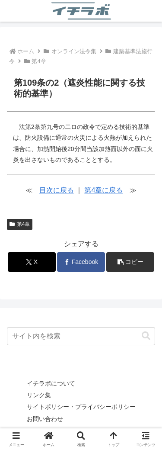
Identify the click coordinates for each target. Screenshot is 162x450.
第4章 (20, 224)
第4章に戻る (103, 190)
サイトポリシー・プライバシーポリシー (81, 406)
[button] (130, 262)
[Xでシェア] (32, 262)
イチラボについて (51, 383)
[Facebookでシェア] (81, 262)
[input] (81, 336)
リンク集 (39, 395)
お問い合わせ (45, 418)
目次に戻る (56, 190)
